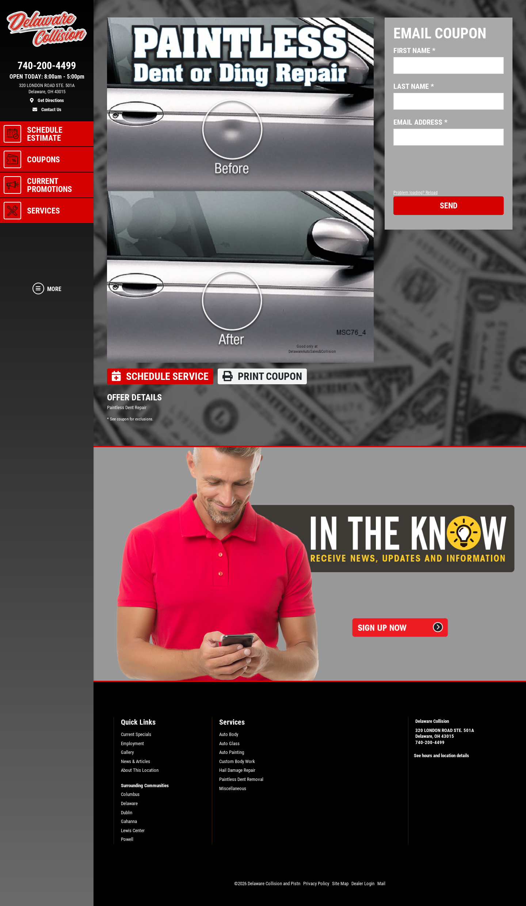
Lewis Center (133, 830)
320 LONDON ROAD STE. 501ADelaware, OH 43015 (444, 733)
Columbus (130, 794)
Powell (127, 839)
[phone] (47, 67)
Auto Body (228, 734)
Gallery (127, 752)
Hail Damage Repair (237, 770)
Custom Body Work (237, 761)
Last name (413, 86)
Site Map (340, 883)
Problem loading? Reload (415, 192)
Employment (132, 743)
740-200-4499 (430, 742)
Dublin (126, 812)
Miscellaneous (232, 788)
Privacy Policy (316, 883)
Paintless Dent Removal (241, 779)
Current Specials (136, 734)
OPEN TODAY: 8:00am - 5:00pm (46, 77)
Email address (420, 122)
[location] (47, 93)
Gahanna (129, 821)
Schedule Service (160, 376)
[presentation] (448, 174)
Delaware (129, 803)
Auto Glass (229, 743)
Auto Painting (231, 752)
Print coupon (262, 376)
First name (414, 50)
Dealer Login (362, 883)
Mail (381, 883)
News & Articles (135, 761)
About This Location (140, 770)
